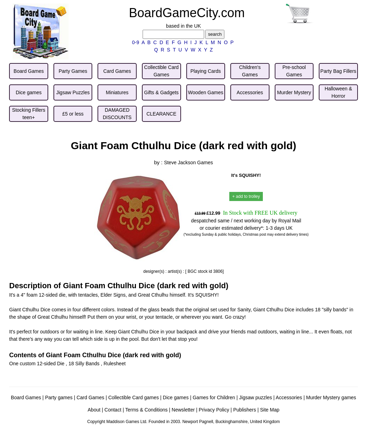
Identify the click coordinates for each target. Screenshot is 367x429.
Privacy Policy (214, 410)
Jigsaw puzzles (255, 397)
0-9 (135, 42)
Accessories (289, 397)
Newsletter (183, 410)
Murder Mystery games (331, 397)
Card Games (90, 397)
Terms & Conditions (146, 410)
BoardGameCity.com (187, 13)
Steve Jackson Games (188, 162)
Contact (113, 410)
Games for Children (214, 397)
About (94, 410)
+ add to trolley (246, 196)
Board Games (26, 397)
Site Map (269, 410)
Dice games (176, 397)
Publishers (244, 410)
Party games (59, 397)
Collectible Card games (133, 397)
